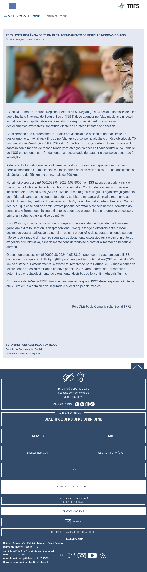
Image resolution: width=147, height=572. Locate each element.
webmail (73, 521)
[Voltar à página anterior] (8, 16)
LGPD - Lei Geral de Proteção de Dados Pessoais (73, 500)
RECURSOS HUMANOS (37, 453)
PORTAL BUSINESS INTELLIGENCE (74, 486)
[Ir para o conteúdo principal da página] (63, 403)
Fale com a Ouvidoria (73, 511)
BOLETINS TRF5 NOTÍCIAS (110, 453)
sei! (110, 436)
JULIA (73, 469)
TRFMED (37, 436)
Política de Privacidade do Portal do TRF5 (73, 532)
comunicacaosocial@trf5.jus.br (23, 353)
